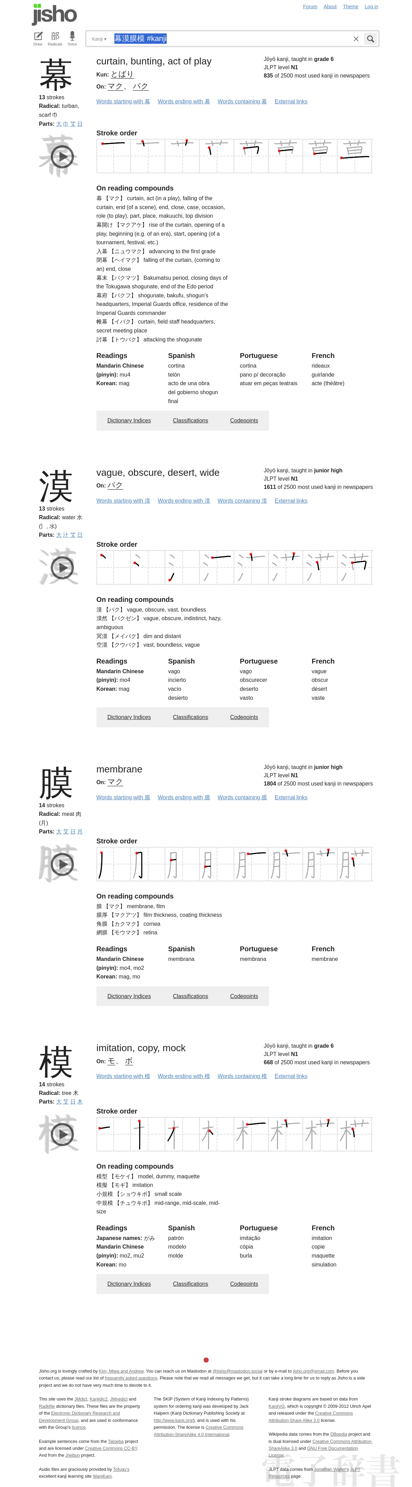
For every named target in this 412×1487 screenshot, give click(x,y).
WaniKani (102, 1476)
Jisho (54, 15)
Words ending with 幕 (184, 101)
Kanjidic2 (98, 1399)
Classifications (190, 420)
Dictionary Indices (129, 420)
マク (115, 86)
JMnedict (118, 1399)
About (330, 6)
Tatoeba (116, 1441)
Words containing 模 (242, 1076)
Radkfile (47, 1406)
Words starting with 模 (123, 1076)
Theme (351, 6)
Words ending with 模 (184, 1076)
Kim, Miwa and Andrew (121, 1371)
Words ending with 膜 (184, 797)
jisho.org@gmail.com (313, 1371)
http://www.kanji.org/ (173, 1420)
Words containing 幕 (242, 101)
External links (291, 101)
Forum (310, 6)
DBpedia (338, 1434)
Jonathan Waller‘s (331, 1469)
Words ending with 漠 (184, 501)
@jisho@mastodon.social (237, 1371)
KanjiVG (277, 1406)
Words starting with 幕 (123, 101)
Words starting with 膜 (123, 797)
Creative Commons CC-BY (111, 1448)
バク (141, 86)
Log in (371, 6)
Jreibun (72, 1455)
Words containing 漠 (242, 501)
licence (79, 1427)
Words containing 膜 (242, 797)
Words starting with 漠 (123, 501)
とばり (122, 74)
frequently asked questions (131, 1378)
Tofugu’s (121, 1469)
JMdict (80, 1399)
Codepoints (244, 420)
